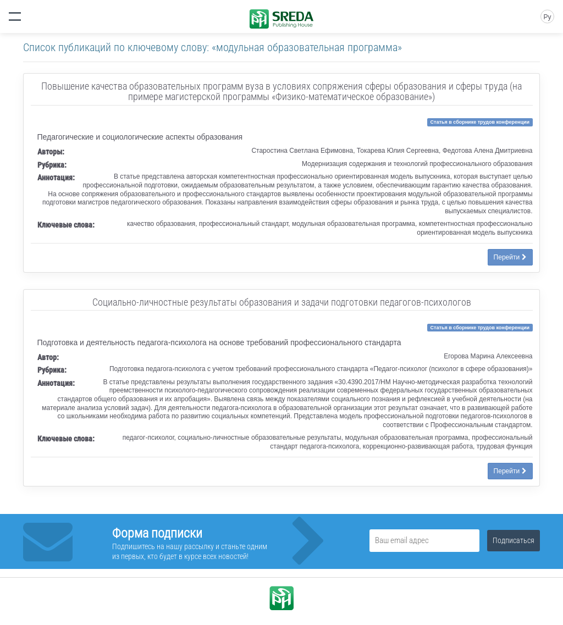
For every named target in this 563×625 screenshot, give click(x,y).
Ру (547, 17)
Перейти (510, 257)
